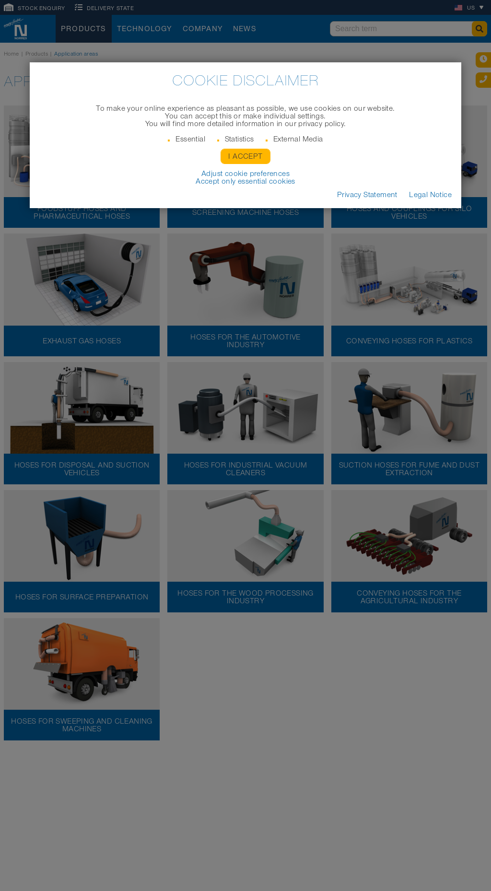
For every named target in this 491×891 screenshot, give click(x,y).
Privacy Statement (367, 194)
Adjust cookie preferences (245, 173)
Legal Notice (430, 194)
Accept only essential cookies (245, 181)
